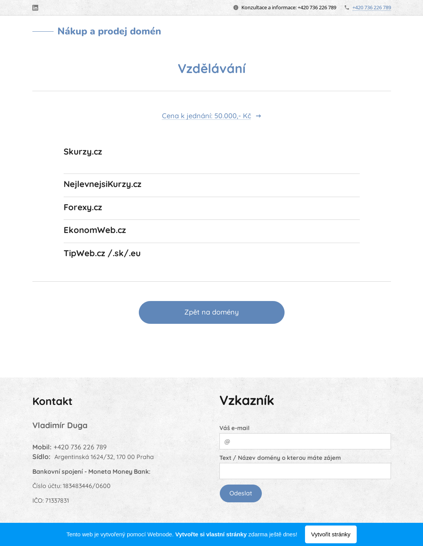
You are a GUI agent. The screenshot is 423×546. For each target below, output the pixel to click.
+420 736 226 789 (371, 7)
